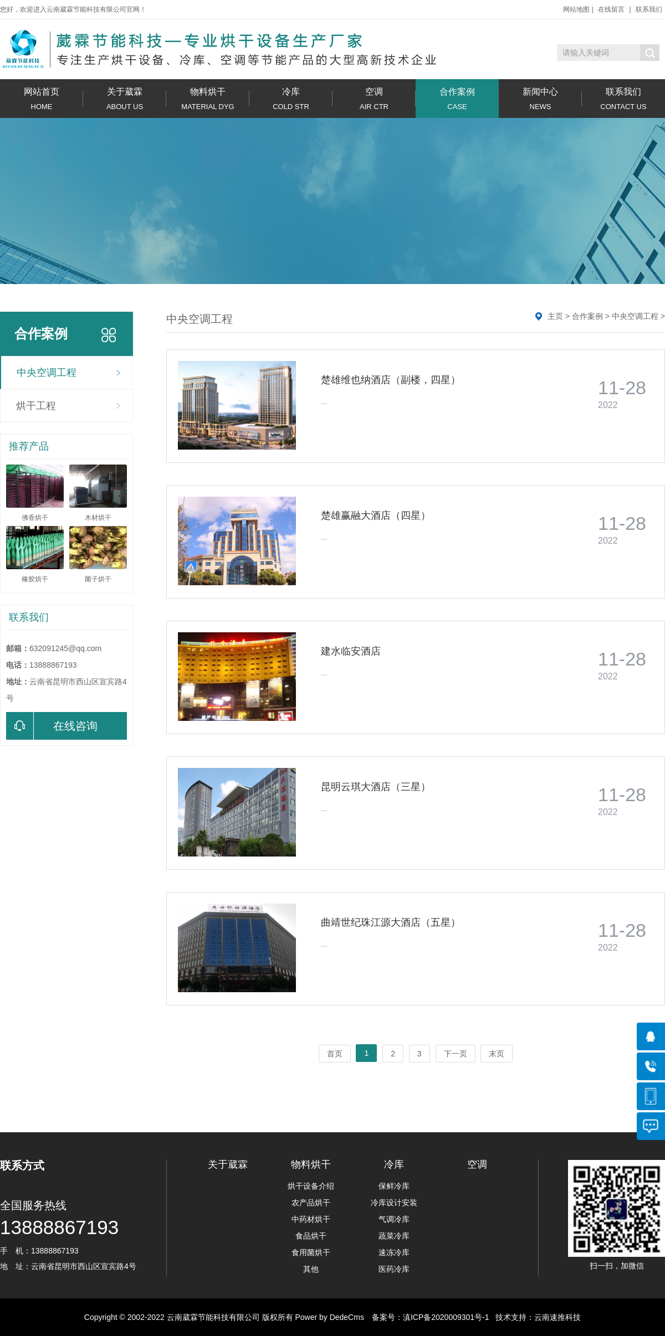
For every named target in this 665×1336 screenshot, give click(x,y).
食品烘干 (310, 1236)
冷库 (290, 99)
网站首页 (41, 99)
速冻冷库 (394, 1252)
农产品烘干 (310, 1202)
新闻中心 (540, 99)
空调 (374, 99)
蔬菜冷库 (394, 1236)
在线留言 (611, 9)
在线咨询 (52, 726)
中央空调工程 (46, 372)
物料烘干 (207, 99)
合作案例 (457, 99)
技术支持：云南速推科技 (535, 1317)
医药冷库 (394, 1269)
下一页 (455, 1053)
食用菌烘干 (310, 1252)
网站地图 (576, 9)
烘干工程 (36, 405)
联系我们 (649, 9)
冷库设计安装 (394, 1202)
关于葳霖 (124, 99)
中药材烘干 (310, 1219)
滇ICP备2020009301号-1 (446, 1317)
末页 (496, 1053)
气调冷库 (394, 1219)
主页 (555, 316)
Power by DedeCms (329, 1317)
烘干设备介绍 (311, 1186)
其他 (311, 1269)
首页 (334, 1053)
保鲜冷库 (394, 1186)
